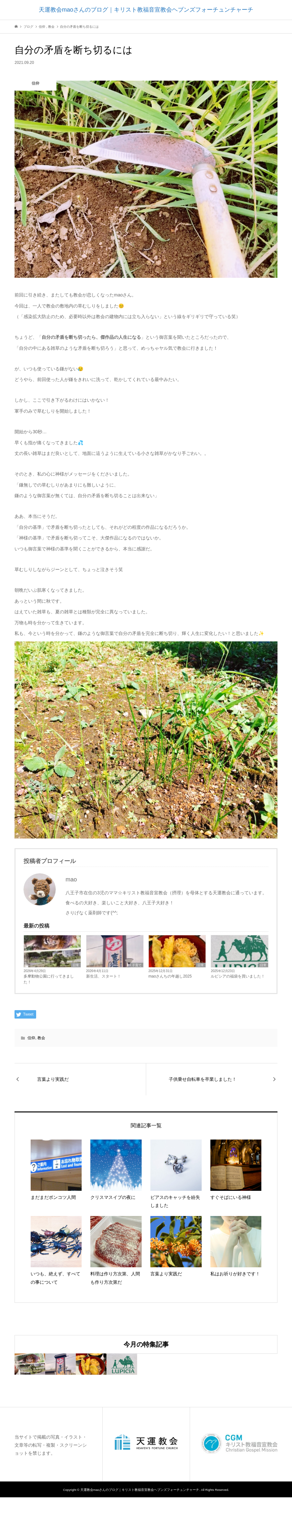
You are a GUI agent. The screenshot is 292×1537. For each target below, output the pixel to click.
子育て (137, 965)
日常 (76, 965)
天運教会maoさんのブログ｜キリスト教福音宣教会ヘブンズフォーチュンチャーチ (146, 9)
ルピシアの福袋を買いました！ (238, 976)
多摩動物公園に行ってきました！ (49, 979)
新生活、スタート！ (103, 976)
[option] (58, 1383)
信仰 (31, 1038)
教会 (41, 1038)
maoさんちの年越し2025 (170, 976)
